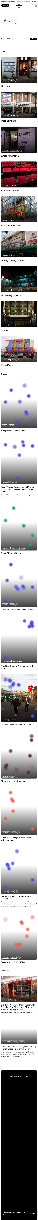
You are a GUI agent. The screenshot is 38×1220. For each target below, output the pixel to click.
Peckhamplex (8, 120)
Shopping (14, 957)
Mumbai (5, 255)
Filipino (12, 720)
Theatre (11, 426)
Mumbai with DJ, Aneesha (13, 781)
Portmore (6, 185)
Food (12, 776)
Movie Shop (14, 150)
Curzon (5, 330)
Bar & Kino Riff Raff (11, 225)
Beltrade (5, 86)
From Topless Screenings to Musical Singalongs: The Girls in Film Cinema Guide (17, 489)
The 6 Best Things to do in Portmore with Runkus (18, 838)
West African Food (18, 548)
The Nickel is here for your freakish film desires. (17, 1013)
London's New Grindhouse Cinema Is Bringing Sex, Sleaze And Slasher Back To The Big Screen (18, 1007)
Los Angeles (7, 1041)
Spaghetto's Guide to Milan (13, 430)
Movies (12, 1000)
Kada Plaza (7, 365)
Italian (12, 605)
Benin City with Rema (11, 553)
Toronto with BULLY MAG (13, 962)
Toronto (5, 150)
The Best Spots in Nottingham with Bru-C (17, 667)
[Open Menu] (35, 5)
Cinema (11, 80)
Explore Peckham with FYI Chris (16, 725)
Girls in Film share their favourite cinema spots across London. (16, 496)
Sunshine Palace (10, 190)
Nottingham (7, 290)
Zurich (5, 220)
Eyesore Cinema (10, 155)
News (15, 1041)
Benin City (6, 360)
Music (14, 833)
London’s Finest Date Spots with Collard (16, 897)
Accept (32, 1213)
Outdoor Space (18, 661)
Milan (4, 80)
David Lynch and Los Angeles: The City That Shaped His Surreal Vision (18, 1047)
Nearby (5, 5)
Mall (13, 360)
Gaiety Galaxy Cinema (13, 260)
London (5, 115)
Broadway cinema (11, 295)
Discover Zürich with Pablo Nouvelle (18, 609)
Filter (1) (33, 39)
